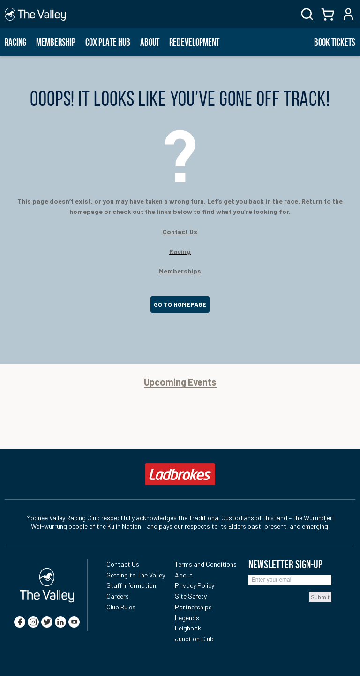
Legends (187, 618)
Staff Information (131, 585)
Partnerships (193, 607)
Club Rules (120, 607)
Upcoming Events (180, 382)
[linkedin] (60, 622)
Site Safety (191, 596)
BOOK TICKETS (334, 42)
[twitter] (46, 622)
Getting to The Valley (135, 575)
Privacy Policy (194, 585)
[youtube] (74, 622)
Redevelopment (194, 42)
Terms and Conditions (206, 564)
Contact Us (122, 564)
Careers (117, 596)
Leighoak (188, 628)
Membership (55, 42)
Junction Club (194, 639)
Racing (15, 42)
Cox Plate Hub (107, 42)
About (149, 42)
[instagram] (33, 622)
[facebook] (19, 622)
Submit (320, 596)
